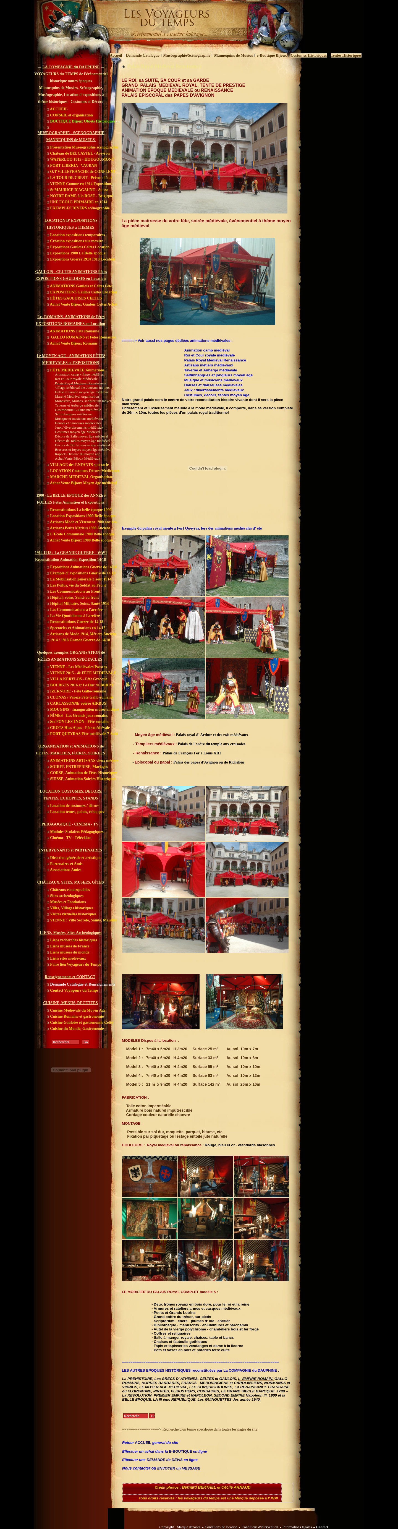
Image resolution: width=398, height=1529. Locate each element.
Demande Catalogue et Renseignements (81, 984)
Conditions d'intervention (260, 1527)
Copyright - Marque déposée (179, 1527)
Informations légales (297, 1527)
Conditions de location (221, 1527)
